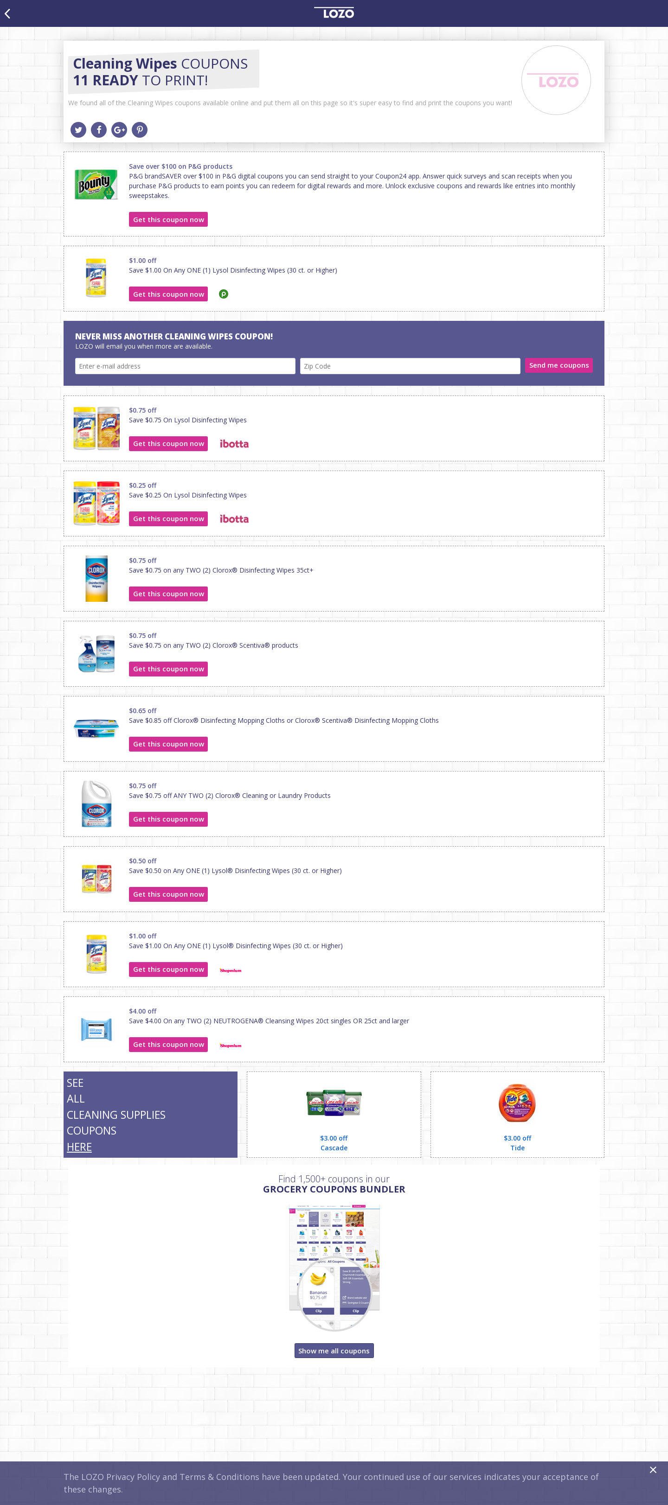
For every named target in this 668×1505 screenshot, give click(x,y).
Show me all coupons (334, 1350)
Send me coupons (559, 365)
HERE (79, 1146)
